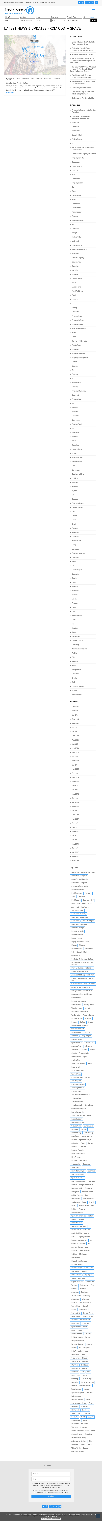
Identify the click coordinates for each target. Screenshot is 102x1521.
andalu (74, 653)
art (73, 370)
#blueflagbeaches (77, 1088)
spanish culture (76, 1043)
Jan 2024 (75, 715)
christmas (75, 229)
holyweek (74, 1129)
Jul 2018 (75, 786)
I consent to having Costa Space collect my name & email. (51, 1492)
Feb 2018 (75, 806)
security (86, 1306)
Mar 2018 (75, 802)
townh (74, 283)
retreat (87, 1008)
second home (76, 998)
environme (75, 416)
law (73, 511)
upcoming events (78, 686)
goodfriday (39, 78)
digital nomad (77, 166)
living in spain (77, 449)
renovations (88, 1268)
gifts (73, 657)
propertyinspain (77, 183)
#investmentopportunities (80, 1077)
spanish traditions (77, 1178)
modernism (83, 1254)
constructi (75, 395)
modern (74, 1386)
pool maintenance (77, 890)
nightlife (75, 586)
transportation (84, 1053)
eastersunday (47, 78)
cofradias (74, 1143)
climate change (77, 640)
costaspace (76, 162)
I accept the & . (51, 1490)
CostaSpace (11, 78)
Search (94, 20)
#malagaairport (76, 1098)
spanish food (76, 424)
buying (73, 1219)
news (74, 333)
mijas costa (76, 131)
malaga (74, 233)
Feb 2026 (75, 707)
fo (73, 624)
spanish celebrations (78, 1181)
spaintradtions (87, 1136)
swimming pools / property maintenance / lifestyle (81, 117)
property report (77, 316)
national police (88, 1313)
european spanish (77, 1344)
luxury (84, 1420)
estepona (86, 1230)
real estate (76, 254)
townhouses (75, 1167)
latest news (76, 287)
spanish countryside (78, 1216)
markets (92, 1181)
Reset (92, 17)
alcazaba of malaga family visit (82, 975)
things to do (76, 670)
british (90, 1216)
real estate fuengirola (79, 883)
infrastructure (76, 1057)
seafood (75, 437)
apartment (75, 122)
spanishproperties (77, 1112)
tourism (74, 407)
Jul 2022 (75, 744)
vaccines (75, 599)
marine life (90, 1282)
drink (74, 620)
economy (75, 528)
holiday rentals (76, 948)
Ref (84, 17)
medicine (75, 595)
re (73, 224)
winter (74, 665)
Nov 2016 (75, 860)
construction (75, 1164)
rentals (92, 1050)
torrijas (90, 1143)
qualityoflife (75, 1060)
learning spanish (77, 1399)
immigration (75, 1368)
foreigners (75, 1192)
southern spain (76, 1046)
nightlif (74, 491)
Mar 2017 (75, 852)
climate (74, 1053)
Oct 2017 (75, 823)
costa (74, 337)
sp (73, 187)
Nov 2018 (75, 769)
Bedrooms (54, 17)
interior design (76, 1268)
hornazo (74, 1147)
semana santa (76, 1126)
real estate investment (79, 917)
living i (74, 607)
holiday (74, 1140)
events (74, 678)
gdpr (83, 1354)
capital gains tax (77, 1282)
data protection (76, 1351)
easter (18, 78)
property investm (78, 158)
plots (84, 1403)
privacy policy (52, 1516)
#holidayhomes (77, 1102)
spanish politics (77, 457)
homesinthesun (76, 1334)
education (75, 674)
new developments (79, 328)
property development (80, 357)
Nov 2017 (75, 819)
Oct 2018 (75, 773)
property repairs (77, 1264)
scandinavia (75, 1361)
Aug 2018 (75, 781)
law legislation (77, 507)
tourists (75, 412)
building (74, 387)
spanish (74, 366)
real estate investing (79, 249)
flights (74, 516)
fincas (91, 1403)
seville (87, 1413)
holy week (75, 1410)
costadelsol (76, 179)
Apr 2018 (75, 798)
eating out (74, 1382)
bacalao (83, 1129)
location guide (77, 278)
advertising (75, 1323)
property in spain (78, 320)
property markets (84, 1237)
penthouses (75, 1420)
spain (32, 78)
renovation (75, 1271)
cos (73, 466)
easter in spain (77, 570)
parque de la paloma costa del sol (82, 979)
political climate (77, 1337)
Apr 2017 (75, 848)
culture (74, 362)
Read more (10, 92)
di (72, 303)
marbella (75, 270)
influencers (88, 1046)
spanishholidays (85, 1140)
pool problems (76, 893)
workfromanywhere (78, 1063)
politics (74, 453)
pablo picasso (85, 1251)
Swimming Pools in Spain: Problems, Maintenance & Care (82, 49)
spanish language (78, 553)
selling (74, 308)
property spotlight (78, 353)
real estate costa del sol (80, 924)
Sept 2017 (75, 827)
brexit (74, 524)
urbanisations (76, 1389)
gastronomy (76, 420)
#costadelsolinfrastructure (80, 1095)
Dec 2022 (75, 736)
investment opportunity (79, 1012)
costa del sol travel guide (80, 987)
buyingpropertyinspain (79, 1240)
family (83, 1444)
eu (73, 495)
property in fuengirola (79, 876)
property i (75, 349)
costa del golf (82, 952)
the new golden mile (79, 341)
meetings (74, 1444)
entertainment (76, 695)
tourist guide (76, 1296)
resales (75, 216)
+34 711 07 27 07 (50, 2)
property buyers (88, 1015)
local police (75, 1316)
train (88, 1372)
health (73, 1205)
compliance (75, 1358)
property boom (76, 1223)
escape (90, 1022)
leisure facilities (85, 1386)
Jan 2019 (75, 765)
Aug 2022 (75, 740)
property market (77, 324)
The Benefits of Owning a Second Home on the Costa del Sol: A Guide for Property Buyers (83, 69)
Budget (38, 17)
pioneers (75, 603)
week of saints (76, 1413)
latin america (76, 1396)
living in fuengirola (88, 872)
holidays (75, 478)
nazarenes (85, 1410)
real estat (75, 312)
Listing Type (8, 17)
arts (86, 1247)
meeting (75, 661)
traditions (84, 1292)
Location (23, 17)
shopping (74, 1379)
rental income (76, 1005)
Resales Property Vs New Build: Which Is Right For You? (83, 93)
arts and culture (77, 1247)
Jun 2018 (75, 790)
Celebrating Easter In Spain (18, 83)
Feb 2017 (75, 856)
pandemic (74, 1036)
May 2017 (75, 844)
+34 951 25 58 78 (32, 2)
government (76, 470)
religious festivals (86, 1185)
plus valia (81, 1278)
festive (74, 1185)
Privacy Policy (49, 1485)
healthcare (75, 591)
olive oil (75, 299)
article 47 (84, 1406)
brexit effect (76, 541)
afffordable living (77, 1070)
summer (75, 482)
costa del (75, 536)
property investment (78, 1001)
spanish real (76, 262)
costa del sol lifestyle (79, 879)
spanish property (78, 258)
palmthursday (56, 78)
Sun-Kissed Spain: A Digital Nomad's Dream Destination (81, 76)
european (75, 499)
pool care (88, 893)
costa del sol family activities (82, 959)
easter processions (78, 1122)
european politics (77, 1341)
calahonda (75, 127)
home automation (87, 1382)
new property (76, 1157)
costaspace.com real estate (81, 994)
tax (73, 403)
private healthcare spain (80, 1431)
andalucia (75, 432)
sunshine (88, 1018)
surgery (74, 582)
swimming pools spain (79, 886)
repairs (84, 1271)
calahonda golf (88, 900)
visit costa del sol (78, 1115)
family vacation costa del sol (81, 991)
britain (74, 520)
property (75, 274)
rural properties (77, 1212)
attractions (75, 1299)
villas (73, 1237)
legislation (75, 1354)
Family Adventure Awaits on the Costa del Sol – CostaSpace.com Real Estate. (82, 61)
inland (74, 561)
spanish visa (75, 1074)
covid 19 (75, 170)
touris (74, 632)
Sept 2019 (75, 752)
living (74, 545)
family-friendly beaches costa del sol (82, 963)
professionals (76, 1275)
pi (72, 378)
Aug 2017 (75, 831)
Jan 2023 (75, 732)
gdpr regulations (78, 503)
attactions (74, 1292)
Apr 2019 (75, 756)
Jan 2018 (75, 811)
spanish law (75, 1306)
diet (73, 611)
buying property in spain (80, 942)
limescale (81, 897)
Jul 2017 (75, 836)
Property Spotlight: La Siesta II (82, 54)
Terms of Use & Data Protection (50, 1490)
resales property (78, 220)
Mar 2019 (75, 761)
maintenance (76, 382)
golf (73, 682)
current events (76, 1330)
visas (85, 1375)
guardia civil (75, 1313)
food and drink (77, 291)
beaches (75, 486)
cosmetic (75, 574)
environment (76, 636)
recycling (75, 645)
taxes (73, 1278)
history (74, 690)
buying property (77, 938)
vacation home (76, 1008)
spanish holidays (78, 474)
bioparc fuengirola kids (79, 971)
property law (76, 399)
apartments (85, 907)
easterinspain (25, 78)
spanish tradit (77, 245)
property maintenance (79, 391)
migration (75, 532)
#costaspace (76, 1081)
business (75, 557)
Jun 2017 (75, 840)
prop (73, 174)
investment (89, 948)
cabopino (75, 266)
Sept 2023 (75, 719)
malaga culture (77, 237)
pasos (83, 1143)
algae (73, 897)
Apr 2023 (75, 727)
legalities (74, 1406)
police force (82, 1309)
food (74, 295)
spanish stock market (79, 1327)
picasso (75, 374)
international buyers (78, 1171)
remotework (75, 1067)
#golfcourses (76, 1091)
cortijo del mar (76, 1233)
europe (87, 1337)
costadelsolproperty (78, 1108)
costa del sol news (78, 1244)
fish (73, 428)
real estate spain (88, 921)
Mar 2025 (75, 711)
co (73, 566)
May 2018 (75, 794)
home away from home (79, 1025)
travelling (75, 445)
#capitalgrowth (76, 1105)
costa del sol (76, 135)
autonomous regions (79, 649)
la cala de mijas (86, 1379)
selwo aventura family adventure (83, 984)
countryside (75, 1403)
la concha (75, 1424)
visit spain (75, 241)
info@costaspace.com (15, 2)
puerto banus (76, 345)
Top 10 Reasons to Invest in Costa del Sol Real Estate (84, 82)
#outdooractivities (77, 1084)
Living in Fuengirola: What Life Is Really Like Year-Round (83, 43)
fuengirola (75, 872)
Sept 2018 (75, 777)
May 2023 (75, 723)
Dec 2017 (75, 815)
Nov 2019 (75, 748)
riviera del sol (77, 462)
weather (75, 628)
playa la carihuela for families (82, 968)
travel (74, 441)
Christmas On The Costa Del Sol (83, 98)
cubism (74, 1254)
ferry (82, 1372)
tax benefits (75, 1015)
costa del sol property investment (84, 154)
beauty (74, 578)
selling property (77, 139)
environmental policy (78, 1438)
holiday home (89, 1005)
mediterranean (77, 616)
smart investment (77, 1029)
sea (91, 1240)
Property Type (71, 17)
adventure (85, 1299)
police (73, 1309)
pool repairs (75, 900)
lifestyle (84, 1050)
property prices (76, 1018)
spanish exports (88, 1199)
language (75, 549)
